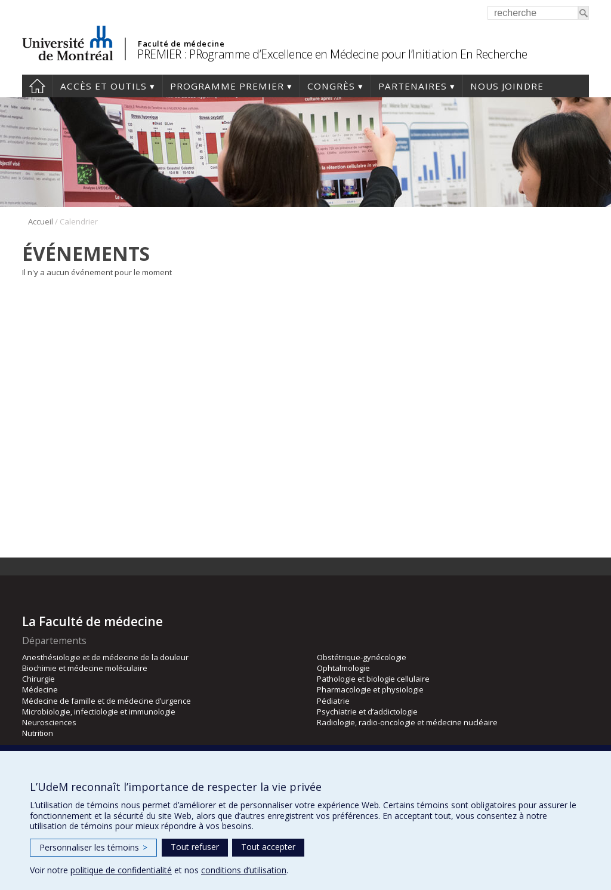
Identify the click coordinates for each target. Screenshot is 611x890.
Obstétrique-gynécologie (361, 657)
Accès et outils (103, 86)
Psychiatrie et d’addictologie (367, 711)
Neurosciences (49, 722)
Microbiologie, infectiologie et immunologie (98, 711)
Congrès (331, 86)
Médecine (40, 689)
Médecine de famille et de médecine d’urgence (106, 700)
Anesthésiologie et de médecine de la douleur (105, 657)
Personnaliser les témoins (93, 847)
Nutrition (37, 733)
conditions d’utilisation (243, 870)
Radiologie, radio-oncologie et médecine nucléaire (407, 722)
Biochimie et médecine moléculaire (84, 668)
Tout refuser (195, 846)
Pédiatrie (333, 700)
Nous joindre (507, 86)
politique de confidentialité (121, 870)
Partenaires (412, 86)
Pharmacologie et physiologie (370, 689)
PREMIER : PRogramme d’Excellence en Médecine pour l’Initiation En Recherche (332, 54)
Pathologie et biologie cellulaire (373, 678)
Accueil (37, 86)
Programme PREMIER (227, 86)
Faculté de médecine (181, 43)
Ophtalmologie (343, 668)
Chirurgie (38, 678)
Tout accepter (268, 846)
